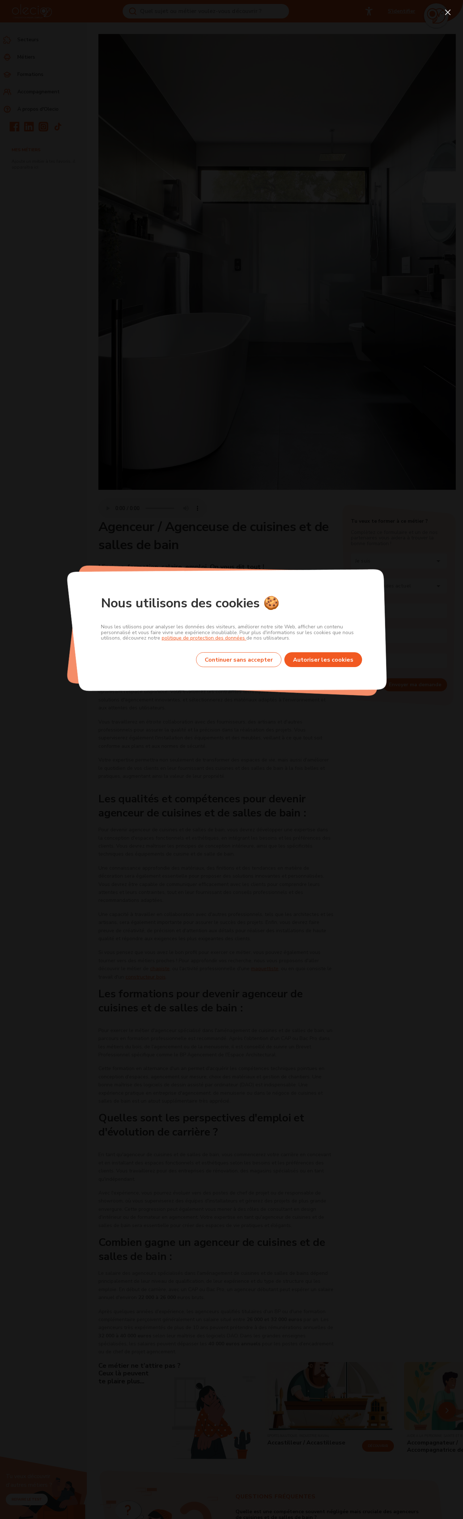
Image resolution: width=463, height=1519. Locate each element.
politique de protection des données (204, 638)
